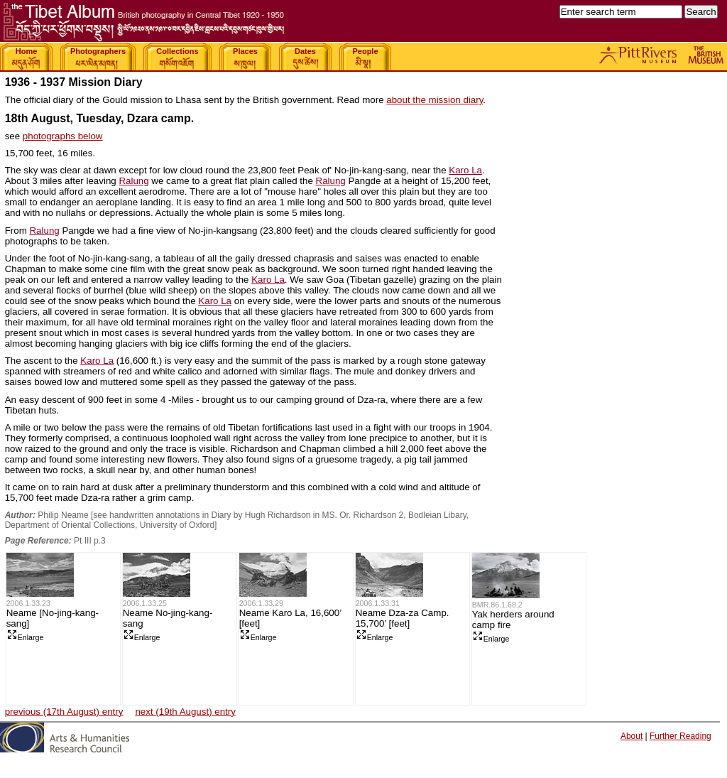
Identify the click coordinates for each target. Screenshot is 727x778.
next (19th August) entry (185, 711)
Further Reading (680, 736)
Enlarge (25, 637)
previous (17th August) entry (64, 711)
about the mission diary (434, 99)
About (632, 736)
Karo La (465, 170)
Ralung (133, 180)
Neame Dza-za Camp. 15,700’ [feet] (402, 618)
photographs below (63, 136)
